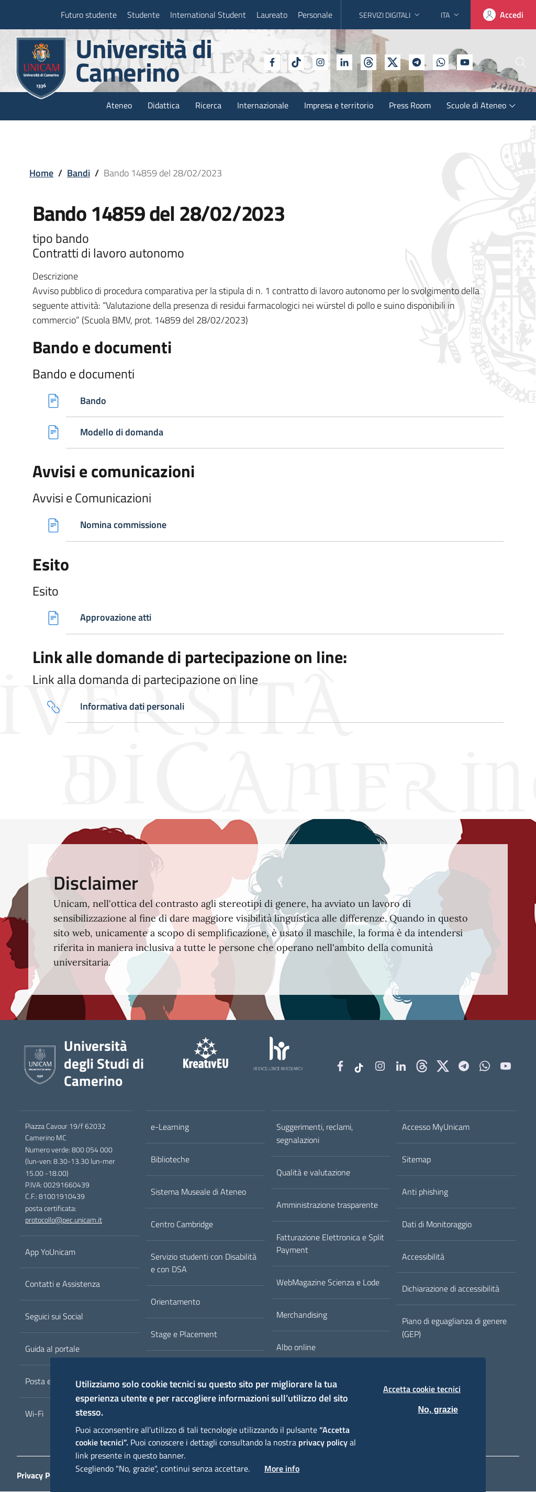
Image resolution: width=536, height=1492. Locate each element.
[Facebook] (243, 61)
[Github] (340, 61)
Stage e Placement (184, 1335)
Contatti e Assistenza (62, 1284)
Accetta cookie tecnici (422, 1389)
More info (281, 1468)
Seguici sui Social (54, 1317)
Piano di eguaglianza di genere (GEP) (454, 1328)
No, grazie (438, 1409)
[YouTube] (436, 61)
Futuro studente (89, 14)
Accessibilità (423, 1257)
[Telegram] (388, 61)
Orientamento (175, 1302)
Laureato (271, 14)
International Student (208, 14)
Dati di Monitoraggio (437, 1224)
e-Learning (170, 1127)
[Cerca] (510, 62)
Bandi (78, 173)
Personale (315, 14)
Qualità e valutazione (313, 1173)
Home (41, 173)
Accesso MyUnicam (436, 1127)
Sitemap (416, 1160)
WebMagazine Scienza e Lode (327, 1283)
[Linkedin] (316, 61)
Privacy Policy (41, 1476)
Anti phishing (425, 1192)
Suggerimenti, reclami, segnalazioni (314, 1134)
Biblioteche (170, 1160)
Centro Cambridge (182, 1224)
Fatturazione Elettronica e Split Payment (330, 1244)
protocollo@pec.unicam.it (63, 1221)
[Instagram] (292, 61)
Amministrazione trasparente (327, 1205)
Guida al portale (52, 1349)
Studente (143, 14)
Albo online (296, 1348)
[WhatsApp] (412, 61)
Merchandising (301, 1315)
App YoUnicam (50, 1252)
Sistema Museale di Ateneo (198, 1192)
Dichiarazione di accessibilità (450, 1289)
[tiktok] (267, 61)
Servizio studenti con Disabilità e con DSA (203, 1263)
